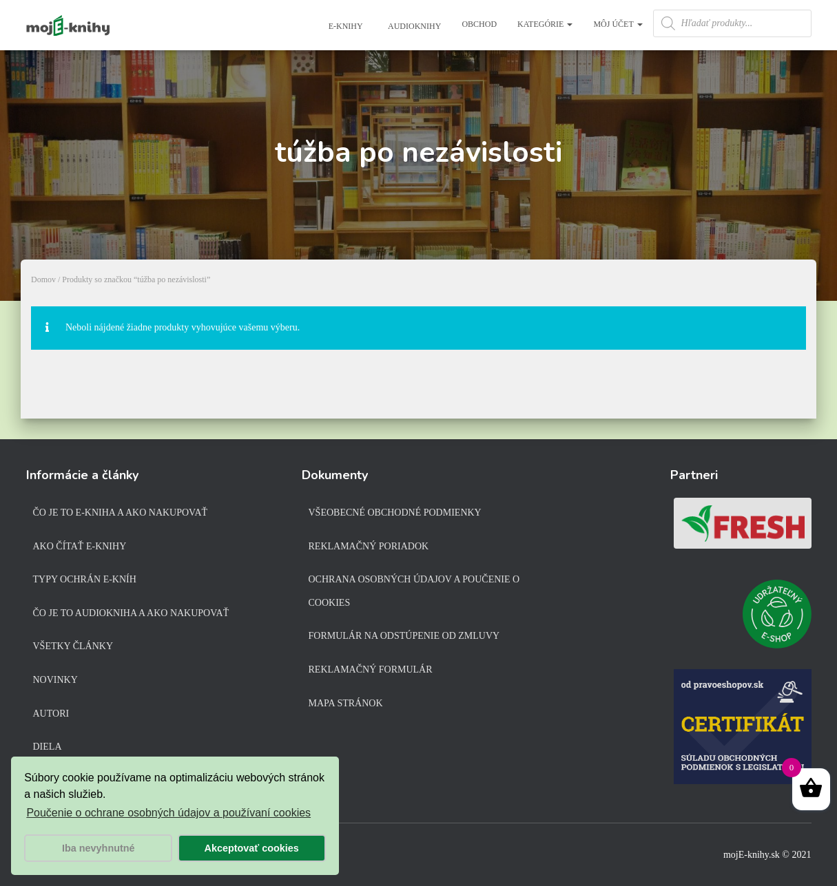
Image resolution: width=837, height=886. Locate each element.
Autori (51, 713)
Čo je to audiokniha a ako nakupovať (131, 613)
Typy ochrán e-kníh (84, 579)
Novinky (55, 680)
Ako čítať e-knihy (80, 546)
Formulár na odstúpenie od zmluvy (404, 636)
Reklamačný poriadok (369, 546)
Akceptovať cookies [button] (252, 848)
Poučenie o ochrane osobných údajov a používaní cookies (168, 813)
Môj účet (617, 24)
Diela (47, 746)
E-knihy (345, 26)
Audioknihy (414, 26)
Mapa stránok (346, 703)
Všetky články (73, 646)
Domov (43, 279)
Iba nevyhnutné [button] (98, 848)
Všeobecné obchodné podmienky (395, 512)
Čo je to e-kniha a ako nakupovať (120, 512)
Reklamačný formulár (371, 669)
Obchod (479, 24)
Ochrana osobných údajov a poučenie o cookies (414, 591)
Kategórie (544, 24)
